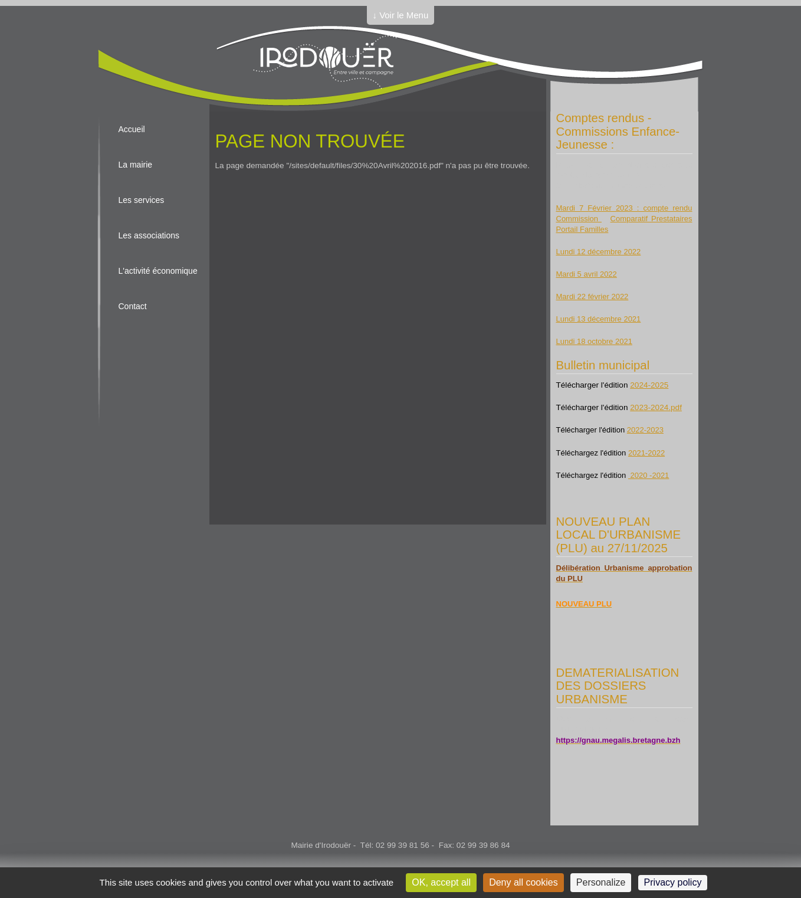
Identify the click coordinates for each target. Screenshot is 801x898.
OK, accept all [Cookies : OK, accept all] (441, 882)
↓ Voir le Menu (401, 15)
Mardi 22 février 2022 (592, 296)
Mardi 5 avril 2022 (586, 274)
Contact (133, 306)
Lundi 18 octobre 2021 (594, 341)
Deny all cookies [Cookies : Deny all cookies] (523, 882)
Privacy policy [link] (673, 882)
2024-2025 (649, 385)
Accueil (132, 129)
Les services (142, 200)
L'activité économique (158, 271)
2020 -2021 (648, 475)
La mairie (136, 164)
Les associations (149, 235)
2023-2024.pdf (656, 407)
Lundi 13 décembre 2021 (598, 318)
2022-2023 (645, 429)
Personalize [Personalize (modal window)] (601, 882)
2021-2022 (646, 452)
